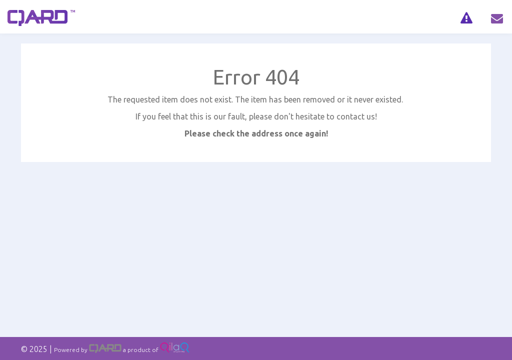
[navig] (466, 17)
